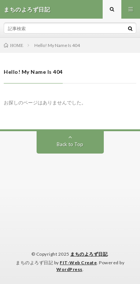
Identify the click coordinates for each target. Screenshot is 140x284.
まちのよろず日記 (89, 254)
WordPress (69, 269)
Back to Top (70, 144)
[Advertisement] (70, 192)
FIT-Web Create (78, 262)
